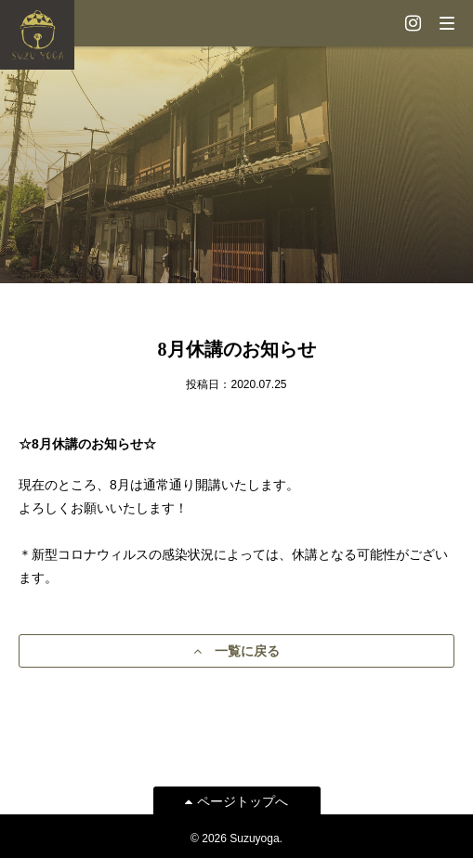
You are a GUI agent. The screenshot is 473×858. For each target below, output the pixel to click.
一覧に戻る (236, 651)
